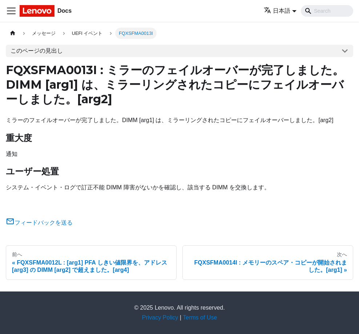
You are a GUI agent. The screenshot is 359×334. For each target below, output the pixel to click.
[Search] (327, 11)
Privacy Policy (160, 317)
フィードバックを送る (39, 223)
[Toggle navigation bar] (11, 10)
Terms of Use (200, 317)
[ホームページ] (13, 33)
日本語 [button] (277, 11)
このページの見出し (37, 51)
